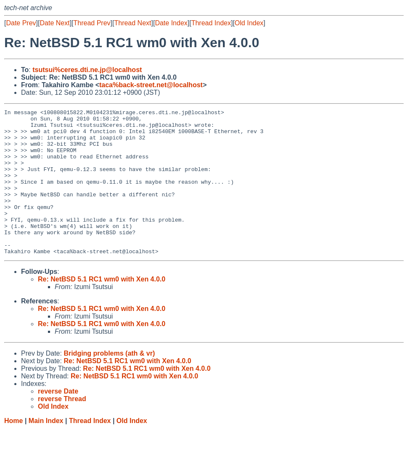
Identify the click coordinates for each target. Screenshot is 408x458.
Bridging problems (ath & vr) (109, 382)
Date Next (54, 23)
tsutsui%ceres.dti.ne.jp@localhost (87, 69)
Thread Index (211, 23)
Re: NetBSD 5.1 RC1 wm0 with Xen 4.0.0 (101, 308)
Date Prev (21, 23)
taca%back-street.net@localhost (151, 84)
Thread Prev (92, 23)
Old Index (249, 23)
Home (13, 449)
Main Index (46, 449)
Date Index (171, 23)
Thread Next (132, 23)
